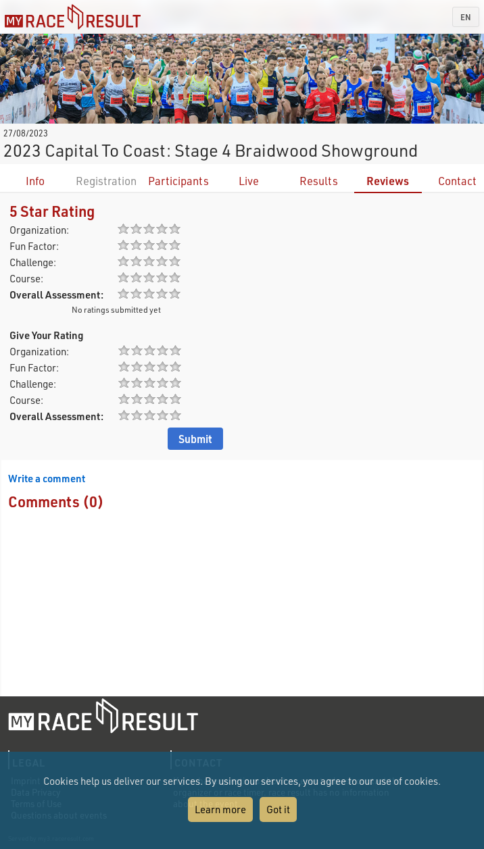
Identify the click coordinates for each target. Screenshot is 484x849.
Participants (178, 181)
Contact (457, 181)
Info (35, 181)
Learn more (220, 809)
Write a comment (46, 478)
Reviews (387, 181)
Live (249, 181)
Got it (278, 809)
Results (318, 181)
